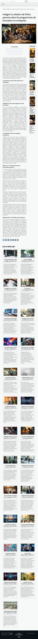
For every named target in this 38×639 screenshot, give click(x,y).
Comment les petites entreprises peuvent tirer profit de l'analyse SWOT (10, 379)
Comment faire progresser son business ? (32, 76)
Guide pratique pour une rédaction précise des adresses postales (27, 379)
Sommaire (15, 47)
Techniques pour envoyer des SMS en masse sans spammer (28, 320)
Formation (7, 8)
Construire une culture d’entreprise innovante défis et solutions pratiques (10, 526)
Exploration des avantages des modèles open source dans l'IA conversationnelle (27, 349)
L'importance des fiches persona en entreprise (14, 48)
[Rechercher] (18, 1)
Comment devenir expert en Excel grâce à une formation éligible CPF (27, 526)
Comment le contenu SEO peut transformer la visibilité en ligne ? (10, 320)
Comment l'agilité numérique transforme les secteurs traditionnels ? (27, 261)
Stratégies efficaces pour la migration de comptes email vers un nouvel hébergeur (10, 438)
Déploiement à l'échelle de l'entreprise (14, 54)
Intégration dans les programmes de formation (14, 50)
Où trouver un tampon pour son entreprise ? (32, 93)
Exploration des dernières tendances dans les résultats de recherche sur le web (10, 584)
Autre (19, 637)
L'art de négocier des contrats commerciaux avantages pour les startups (10, 467)
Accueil (3, 8)
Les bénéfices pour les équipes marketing (14, 51)
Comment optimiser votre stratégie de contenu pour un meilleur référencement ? (10, 261)
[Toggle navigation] (3, 4)
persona (4, 170)
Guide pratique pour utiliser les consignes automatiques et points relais (10, 613)
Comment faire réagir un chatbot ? (32, 60)
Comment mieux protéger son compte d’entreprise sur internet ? (32, 110)
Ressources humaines (19, 634)
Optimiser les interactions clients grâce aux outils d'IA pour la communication (27, 408)
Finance (19, 636)
